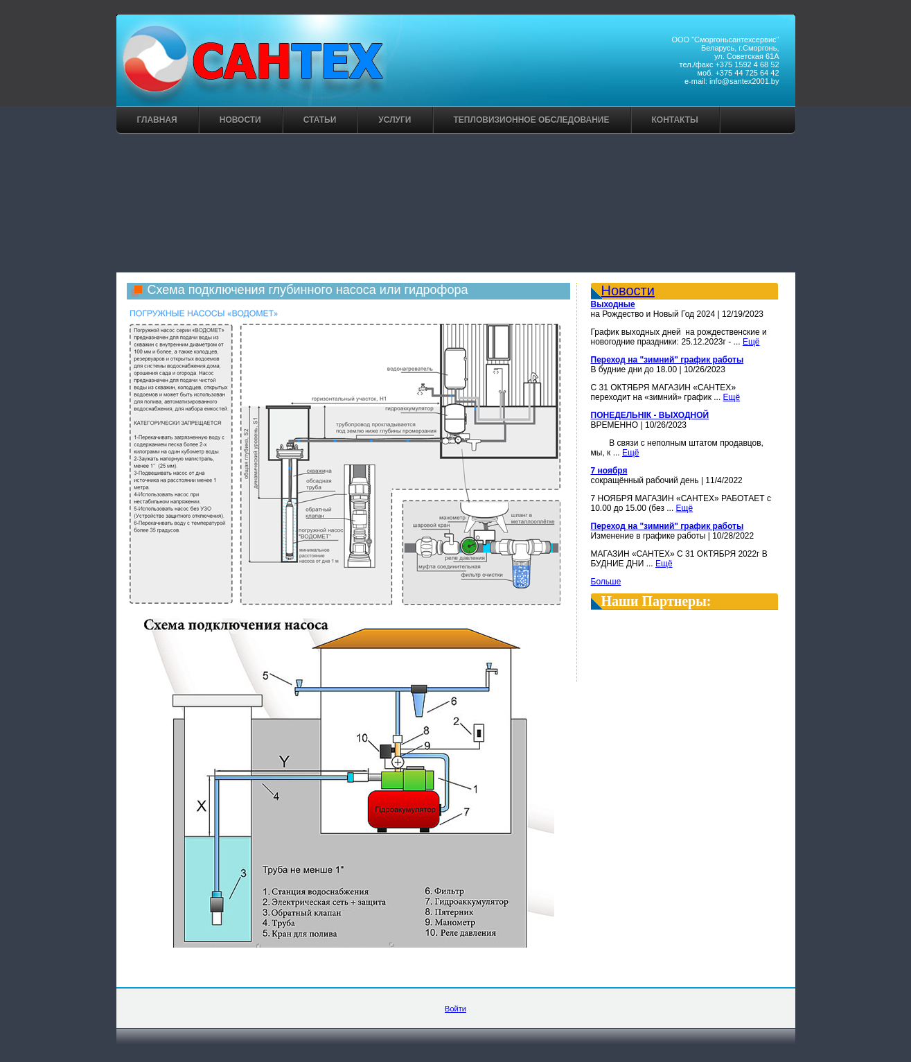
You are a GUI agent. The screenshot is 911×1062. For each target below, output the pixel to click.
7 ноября (609, 471)
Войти (455, 1008)
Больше (606, 581)
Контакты (675, 120)
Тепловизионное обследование (532, 120)
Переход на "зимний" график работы (667, 360)
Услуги (394, 120)
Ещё (751, 342)
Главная (157, 120)
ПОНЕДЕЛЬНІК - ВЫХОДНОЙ (650, 415)
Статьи (320, 120)
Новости (240, 120)
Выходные (613, 304)
